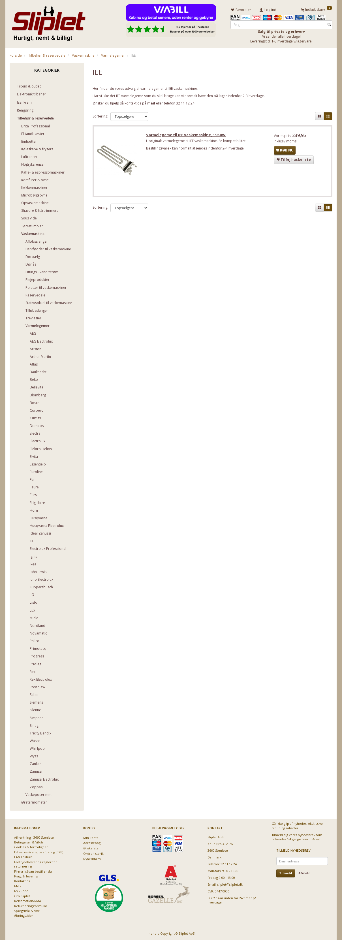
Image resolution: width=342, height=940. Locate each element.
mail (151, 103)
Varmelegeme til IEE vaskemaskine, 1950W (186, 135)
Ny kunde (21, 891)
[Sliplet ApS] (48, 22)
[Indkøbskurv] (316, 9)
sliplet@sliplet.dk (230, 884)
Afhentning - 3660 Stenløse (34, 837)
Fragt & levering (26, 876)
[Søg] (329, 24)
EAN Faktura (23, 857)
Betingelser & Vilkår (29, 842)
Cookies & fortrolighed (31, 847)
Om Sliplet (22, 896)
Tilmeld (285, 873)
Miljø (18, 886)
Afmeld (304, 873)
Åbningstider (23, 915)
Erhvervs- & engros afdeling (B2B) (38, 852)
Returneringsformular (30, 905)
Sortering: (100, 116)
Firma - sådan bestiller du (33, 871)
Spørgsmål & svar (27, 910)
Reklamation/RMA (27, 901)
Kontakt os (22, 881)
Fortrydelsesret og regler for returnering (35, 864)
